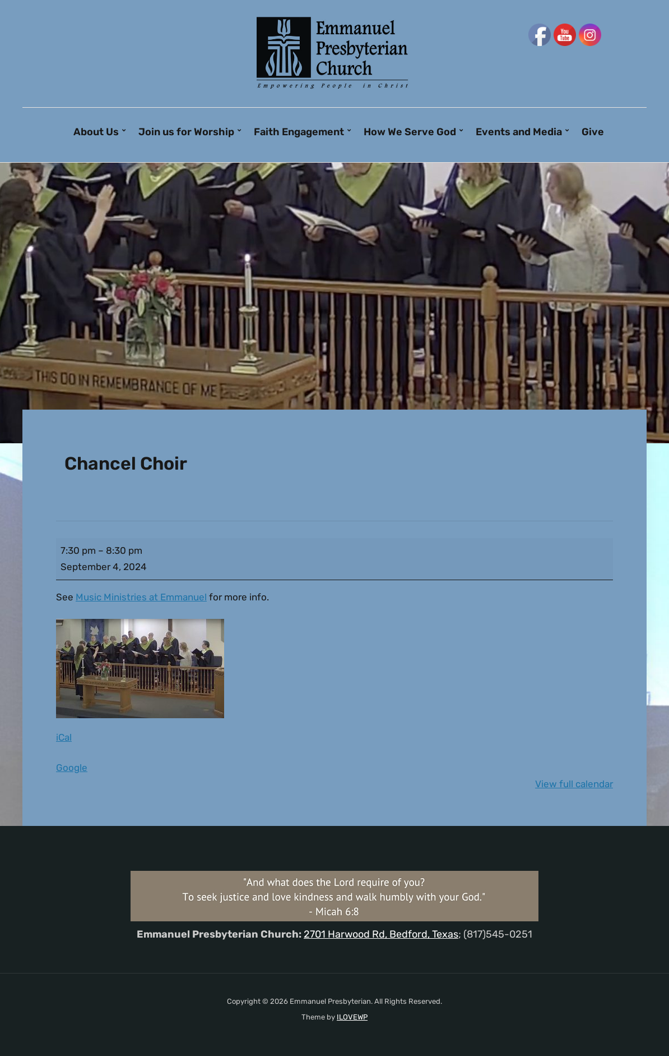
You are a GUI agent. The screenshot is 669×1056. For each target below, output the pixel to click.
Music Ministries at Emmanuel (141, 597)
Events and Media (519, 132)
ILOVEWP (352, 1017)
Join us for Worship (186, 132)
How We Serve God (410, 132)
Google (71, 767)
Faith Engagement (299, 132)
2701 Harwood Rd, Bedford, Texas (381, 934)
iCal (64, 737)
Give (593, 132)
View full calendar (574, 783)
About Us (96, 132)
